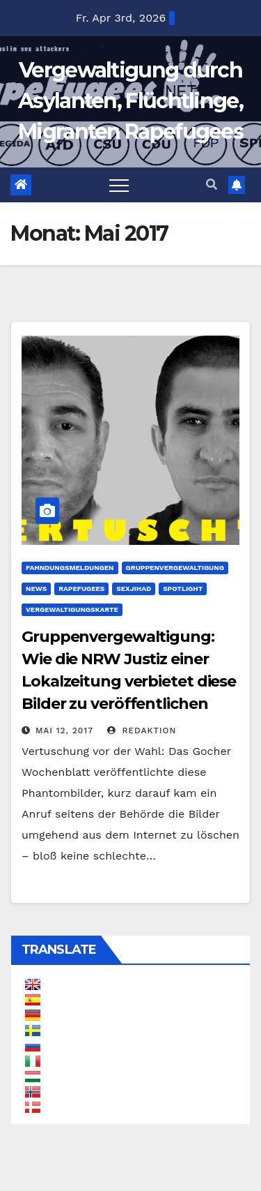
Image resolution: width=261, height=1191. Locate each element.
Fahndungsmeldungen (70, 567)
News (36, 588)
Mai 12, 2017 (64, 730)
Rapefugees (81, 588)
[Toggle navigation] (119, 185)
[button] (211, 184)
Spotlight (183, 588)
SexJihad (133, 588)
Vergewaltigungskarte (72, 609)
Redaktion (142, 730)
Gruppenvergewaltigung (175, 567)
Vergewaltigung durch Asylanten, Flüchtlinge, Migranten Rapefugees (130, 100)
